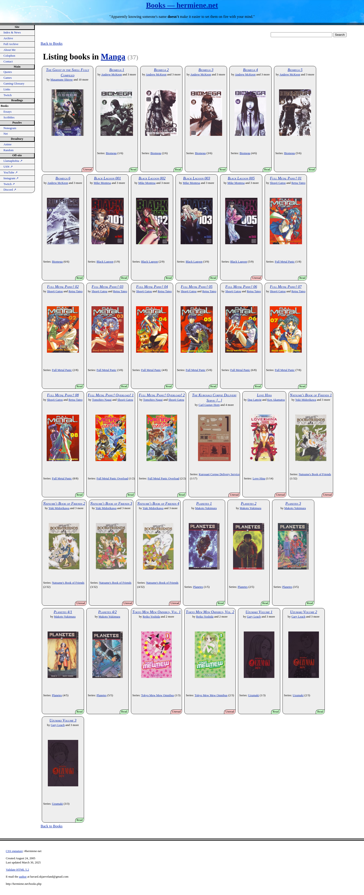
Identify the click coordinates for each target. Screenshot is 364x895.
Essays (7, 111)
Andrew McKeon (111, 74)
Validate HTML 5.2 (17, 869)
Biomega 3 (205, 70)
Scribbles (9, 117)
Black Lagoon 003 (196, 178)
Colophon (9, 55)
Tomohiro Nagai (101, 399)
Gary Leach (254, 616)
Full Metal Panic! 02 (63, 287)
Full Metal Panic (285, 261)
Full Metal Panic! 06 (241, 287)
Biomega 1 (116, 70)
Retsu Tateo (298, 183)
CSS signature (14, 851)
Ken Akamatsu (276, 399)
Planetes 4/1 (63, 612)
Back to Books (51, 44)
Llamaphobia (13, 161)
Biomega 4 (250, 70)
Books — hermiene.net (182, 5)
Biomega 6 (62, 178)
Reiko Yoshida (151, 616)
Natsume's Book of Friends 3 (111, 503)
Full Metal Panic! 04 (152, 287)
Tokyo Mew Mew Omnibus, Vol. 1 (156, 612)
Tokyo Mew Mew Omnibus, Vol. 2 (210, 612)
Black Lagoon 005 (241, 178)
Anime (7, 144)
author (23, 876)
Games (7, 77)
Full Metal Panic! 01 (286, 178)
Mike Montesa (102, 183)
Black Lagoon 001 (107, 178)
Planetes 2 (249, 503)
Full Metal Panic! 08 (63, 395)
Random (8, 150)
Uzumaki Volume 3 (62, 720)
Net (5, 133)
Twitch (7, 95)
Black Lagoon (105, 261)
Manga (113, 56)
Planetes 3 (293, 503)
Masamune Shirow (61, 79)
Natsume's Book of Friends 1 (311, 395)
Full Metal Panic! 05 (196, 287)
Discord (9, 189)
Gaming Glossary (13, 83)
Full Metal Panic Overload (112, 478)
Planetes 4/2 (107, 612)
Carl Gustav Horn (209, 405)
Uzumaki (253, 695)
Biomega (111, 153)
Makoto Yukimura (206, 508)
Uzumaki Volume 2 (303, 612)
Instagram (11, 178)
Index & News (12, 32)
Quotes (7, 72)
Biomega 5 (295, 70)
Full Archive (10, 44)
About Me (9, 50)
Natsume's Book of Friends (315, 474)
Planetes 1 (204, 503)
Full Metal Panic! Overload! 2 (162, 395)
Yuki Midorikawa (305, 399)
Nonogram (9, 128)
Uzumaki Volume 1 (259, 612)
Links (6, 89)
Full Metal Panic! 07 (286, 287)
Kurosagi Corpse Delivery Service (219, 474)
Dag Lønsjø (254, 399)
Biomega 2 (161, 70)
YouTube (10, 172)
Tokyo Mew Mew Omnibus (157, 695)
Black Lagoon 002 (152, 178)
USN (8, 166)
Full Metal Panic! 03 (107, 287)
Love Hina (264, 395)
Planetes (198, 587)
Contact (8, 61)
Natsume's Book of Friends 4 (158, 503)
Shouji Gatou (278, 183)
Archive (8, 38)
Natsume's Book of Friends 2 (64, 503)
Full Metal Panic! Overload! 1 (111, 395)
